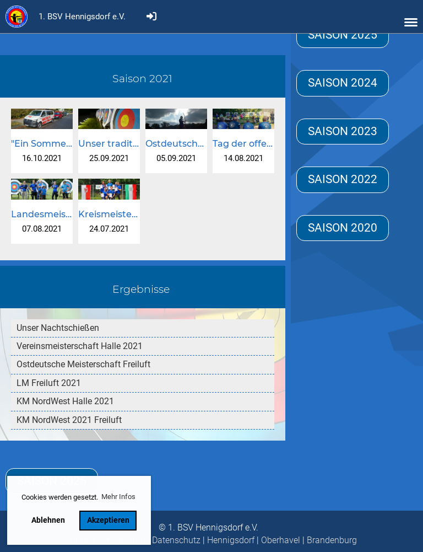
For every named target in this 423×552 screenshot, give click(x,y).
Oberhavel (280, 540)
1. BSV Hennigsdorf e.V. (82, 17)
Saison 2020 (342, 227)
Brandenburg (332, 540)
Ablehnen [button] (48, 520)
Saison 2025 (342, 34)
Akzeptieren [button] (108, 520)
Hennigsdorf (230, 540)
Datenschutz (176, 540)
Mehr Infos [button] (118, 496)
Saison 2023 (342, 131)
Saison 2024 (342, 82)
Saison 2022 (342, 179)
